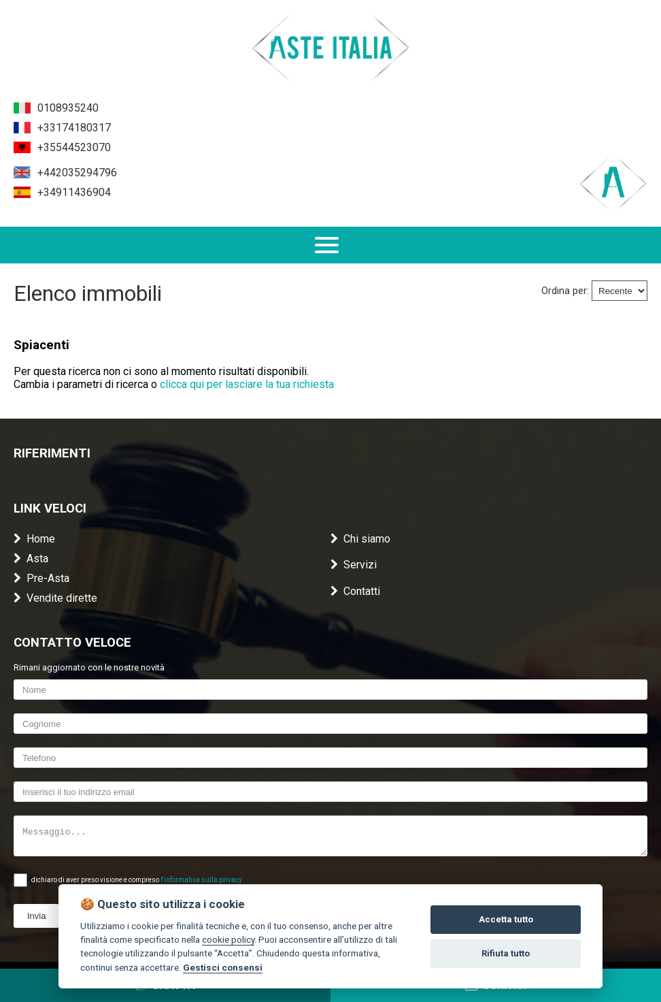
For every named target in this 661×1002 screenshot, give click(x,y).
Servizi (353, 564)
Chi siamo (360, 538)
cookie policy (228, 939)
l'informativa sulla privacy (201, 880)
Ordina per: (565, 291)
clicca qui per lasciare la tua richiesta (247, 384)
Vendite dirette (55, 598)
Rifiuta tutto (505, 953)
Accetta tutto (506, 919)
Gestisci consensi (222, 967)
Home (34, 538)
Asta (31, 558)
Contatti (355, 591)
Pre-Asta (41, 578)
